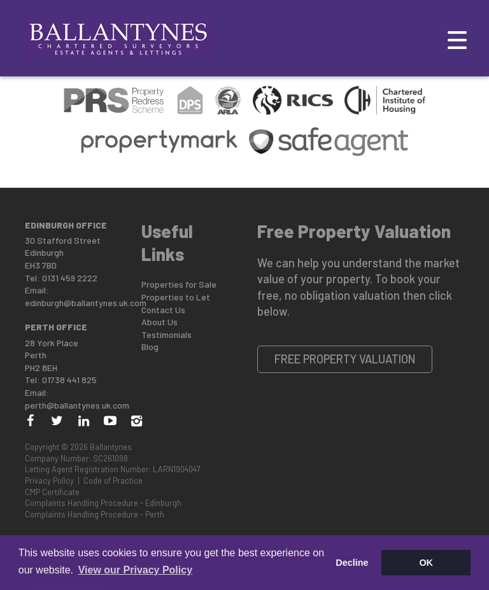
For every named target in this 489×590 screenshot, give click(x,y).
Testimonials (166, 334)
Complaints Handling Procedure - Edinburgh (103, 503)
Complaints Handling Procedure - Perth (94, 514)
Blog (150, 346)
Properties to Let (175, 296)
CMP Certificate (52, 492)
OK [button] (426, 563)
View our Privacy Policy (135, 570)
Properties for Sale (178, 284)
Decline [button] (352, 563)
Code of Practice (113, 480)
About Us (159, 321)
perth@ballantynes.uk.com (77, 405)
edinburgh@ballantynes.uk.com (85, 302)
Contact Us (163, 309)
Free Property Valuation (345, 359)
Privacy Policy (49, 480)
